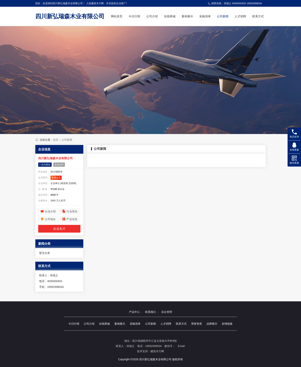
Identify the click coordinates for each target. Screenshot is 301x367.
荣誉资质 (196, 323)
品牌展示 (212, 323)
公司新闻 (222, 16)
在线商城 (169, 16)
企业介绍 (50, 211)
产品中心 (134, 311)
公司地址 (50, 219)
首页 (55, 139)
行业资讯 (72, 211)
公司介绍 (152, 16)
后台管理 (166, 311)
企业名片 (59, 228)
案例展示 (187, 16)
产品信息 (72, 219)
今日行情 (134, 16)
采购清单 (205, 16)
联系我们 (150, 311)
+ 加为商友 (44, 164)
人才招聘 (240, 16)
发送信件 (59, 164)
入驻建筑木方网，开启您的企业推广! (106, 3)
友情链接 (227, 323)
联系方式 (258, 16)
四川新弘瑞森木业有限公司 (69, 16)
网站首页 (116, 16)
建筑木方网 (157, 351)
